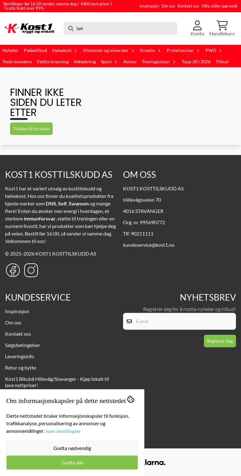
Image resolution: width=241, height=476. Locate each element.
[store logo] (31, 28)
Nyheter (11, 50)
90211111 (142, 233)
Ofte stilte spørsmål (219, 5)
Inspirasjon (149, 5)
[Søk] (120, 28)
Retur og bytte (20, 367)
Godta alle (72, 462)
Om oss (168, 5)
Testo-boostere (17, 61)
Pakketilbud (35, 50)
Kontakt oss (188, 5)
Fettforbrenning (52, 61)
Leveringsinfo (19, 356)
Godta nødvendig (72, 448)
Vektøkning (85, 61)
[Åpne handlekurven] (222, 28)
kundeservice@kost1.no (148, 245)
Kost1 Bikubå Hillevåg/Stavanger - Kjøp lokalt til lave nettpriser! (57, 382)
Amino (130, 61)
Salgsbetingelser (22, 345)
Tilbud (222, 61)
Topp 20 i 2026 (196, 61)
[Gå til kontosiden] (197, 28)
